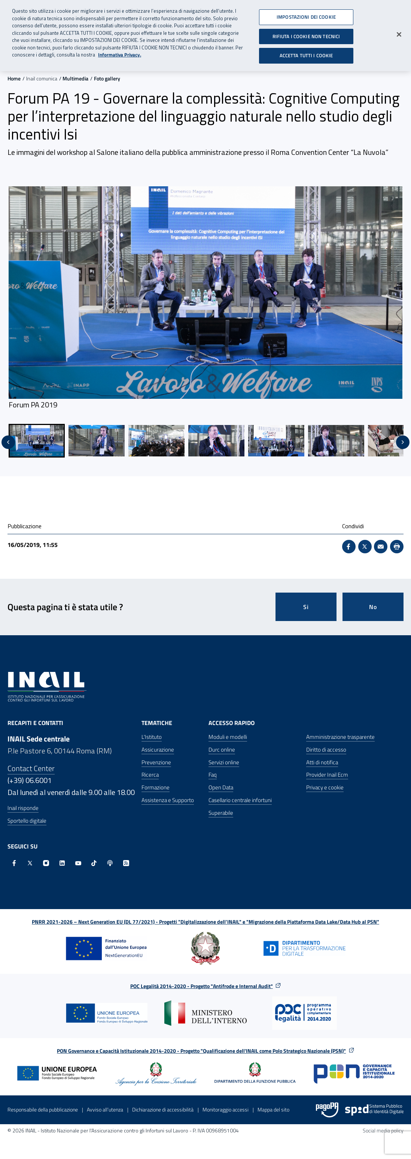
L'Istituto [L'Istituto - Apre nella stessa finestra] (151, 737)
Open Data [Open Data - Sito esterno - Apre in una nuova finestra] (220, 787)
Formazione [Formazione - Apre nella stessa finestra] (155, 787)
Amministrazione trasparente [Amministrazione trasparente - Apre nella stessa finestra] (340, 737)
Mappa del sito (273, 1109)
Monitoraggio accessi (226, 1109)
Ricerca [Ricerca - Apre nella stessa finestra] (150, 774)
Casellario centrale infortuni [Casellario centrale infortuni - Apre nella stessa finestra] (240, 800)
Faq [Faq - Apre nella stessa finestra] (212, 774)
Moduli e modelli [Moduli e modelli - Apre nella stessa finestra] (227, 737)
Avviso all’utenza (105, 1109)
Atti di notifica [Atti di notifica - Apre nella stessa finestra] (322, 762)
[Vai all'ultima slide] (8, 442)
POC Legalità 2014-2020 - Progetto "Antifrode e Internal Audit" (201, 986)
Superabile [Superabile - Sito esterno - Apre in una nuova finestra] (220, 812)
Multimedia (75, 78)
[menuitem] (37, 441)
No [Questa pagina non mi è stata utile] (373, 606)
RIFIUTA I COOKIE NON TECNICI (306, 33)
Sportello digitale (26, 820)
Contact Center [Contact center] (31, 768)
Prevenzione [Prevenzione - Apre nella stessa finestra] (156, 762)
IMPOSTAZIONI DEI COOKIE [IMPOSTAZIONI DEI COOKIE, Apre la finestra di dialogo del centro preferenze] (306, 14)
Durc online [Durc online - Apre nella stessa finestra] (221, 749)
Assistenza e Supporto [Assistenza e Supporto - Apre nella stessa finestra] (167, 800)
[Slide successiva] (403, 442)
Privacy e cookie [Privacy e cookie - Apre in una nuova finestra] (325, 787)
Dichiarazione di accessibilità (163, 1109)
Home (14, 78)
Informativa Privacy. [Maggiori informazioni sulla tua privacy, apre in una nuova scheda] (119, 52)
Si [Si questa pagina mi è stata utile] (306, 606)
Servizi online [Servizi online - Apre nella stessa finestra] (223, 762)
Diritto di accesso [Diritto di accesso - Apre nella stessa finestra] (326, 749)
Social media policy (383, 1130)
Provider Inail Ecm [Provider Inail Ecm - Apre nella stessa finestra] (327, 774)
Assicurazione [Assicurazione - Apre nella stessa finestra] (157, 749)
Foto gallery (107, 78)
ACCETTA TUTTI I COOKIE (306, 52)
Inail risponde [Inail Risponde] (23, 808)
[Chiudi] (399, 32)
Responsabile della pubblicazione (42, 1109)
